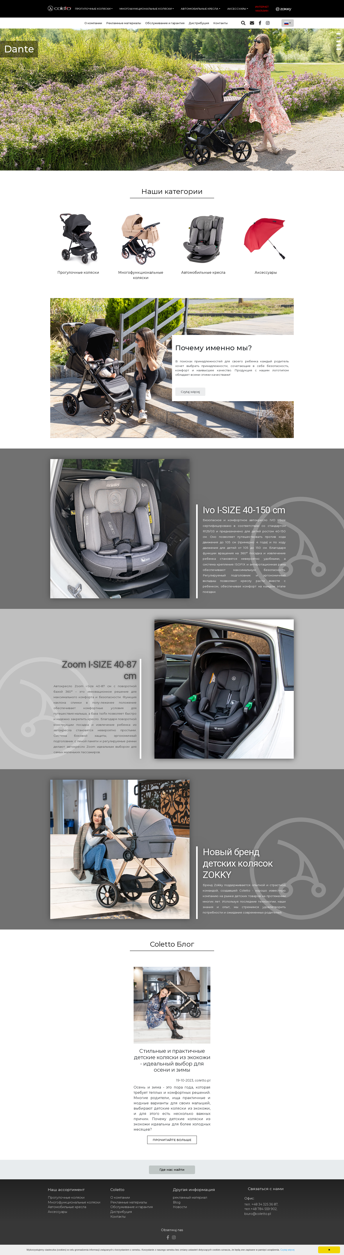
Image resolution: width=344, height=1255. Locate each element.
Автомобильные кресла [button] (199, 8)
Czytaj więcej (190, 391)
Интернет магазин (262, 8)
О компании (93, 23)
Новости (180, 1207)
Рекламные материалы (123, 23)
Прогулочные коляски (66, 1198)
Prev (5, 101)
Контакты (220, 23)
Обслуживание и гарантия (165, 23)
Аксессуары (57, 1212)
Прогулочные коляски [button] (93, 8)
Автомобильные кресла (67, 1207)
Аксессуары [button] (236, 8)
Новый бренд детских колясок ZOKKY (238, 863)
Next (338, 101)
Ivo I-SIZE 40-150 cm (244, 510)
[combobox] (287, 23)
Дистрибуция (199, 23)
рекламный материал (190, 1198)
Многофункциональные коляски (74, 1202)
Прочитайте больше (172, 1140)
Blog (176, 1202)
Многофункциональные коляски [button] (146, 8)
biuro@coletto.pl (257, 1214)
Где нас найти (172, 1169)
